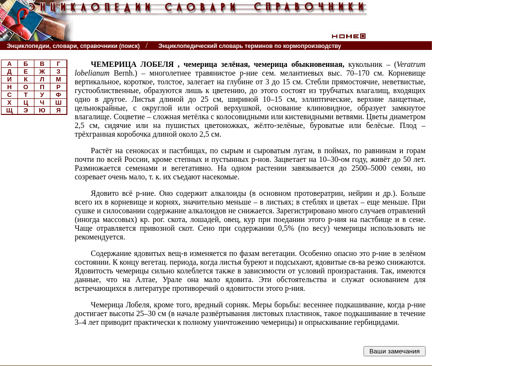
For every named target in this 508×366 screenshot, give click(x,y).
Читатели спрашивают (394, 45)
